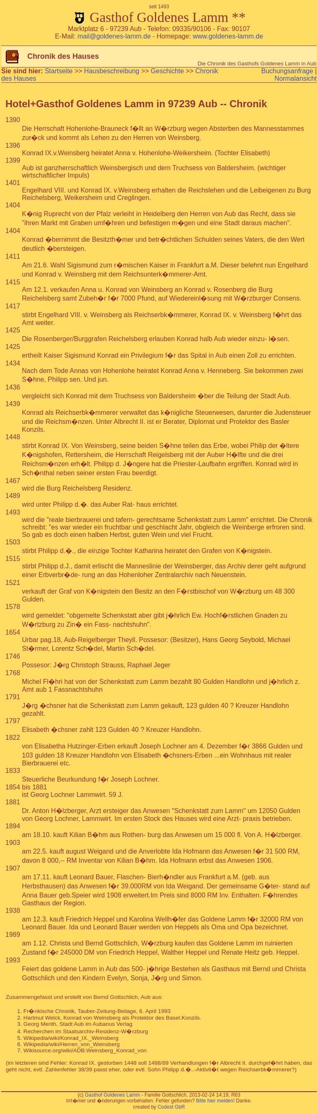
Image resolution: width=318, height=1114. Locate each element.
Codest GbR (171, 1107)
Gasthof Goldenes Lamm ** (159, 14)
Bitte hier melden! (215, 1101)
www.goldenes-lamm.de (228, 36)
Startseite (59, 71)
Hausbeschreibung (111, 71)
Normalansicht (296, 78)
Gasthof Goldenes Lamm (112, 1095)
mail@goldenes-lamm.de (114, 36)
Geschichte (167, 71)
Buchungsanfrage (287, 71)
